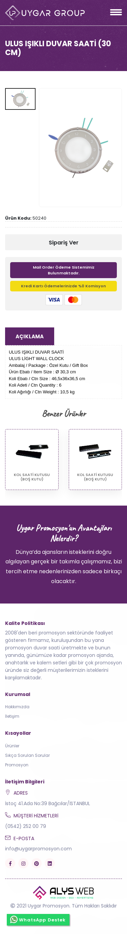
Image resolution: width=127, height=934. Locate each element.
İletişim (12, 716)
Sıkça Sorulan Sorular (27, 755)
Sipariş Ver (64, 243)
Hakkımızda (17, 707)
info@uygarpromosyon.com (38, 848)
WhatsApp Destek (38, 919)
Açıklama (30, 336)
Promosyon (16, 765)
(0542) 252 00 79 (25, 826)
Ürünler (12, 746)
